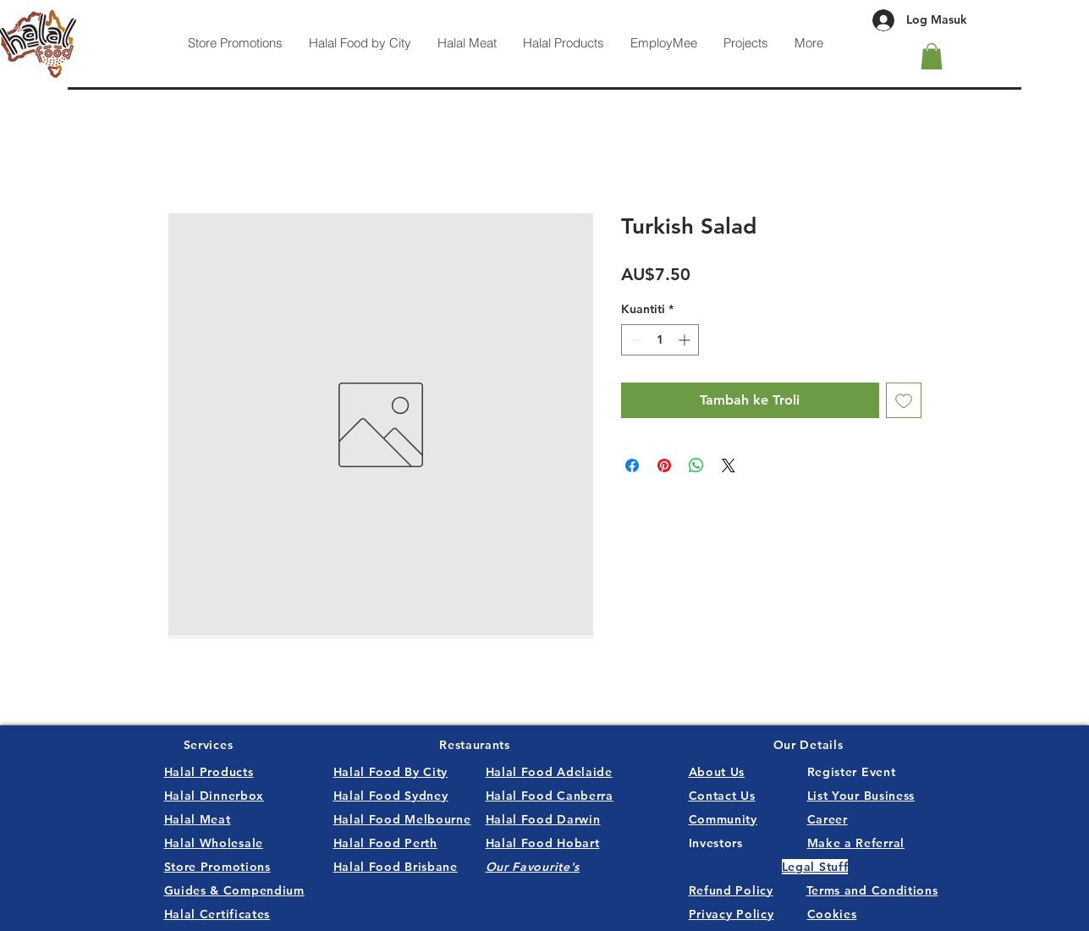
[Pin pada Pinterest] (664, 465)
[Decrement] (634, 340)
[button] (932, 56)
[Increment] (685, 340)
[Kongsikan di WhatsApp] (696, 465)
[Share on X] (728, 465)
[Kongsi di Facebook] (632, 465)
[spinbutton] (660, 340)
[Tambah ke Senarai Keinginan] (903, 400)
